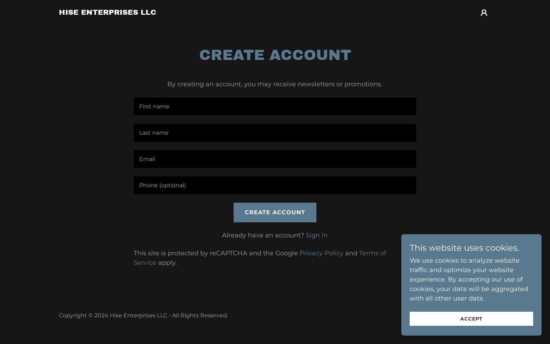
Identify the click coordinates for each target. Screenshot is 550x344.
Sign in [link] (317, 235)
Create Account (275, 212)
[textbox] (275, 106)
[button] (484, 13)
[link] (107, 12)
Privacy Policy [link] (321, 253)
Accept (471, 319)
